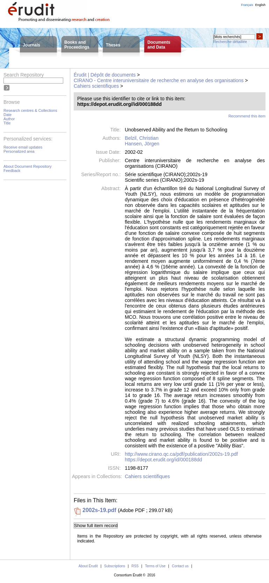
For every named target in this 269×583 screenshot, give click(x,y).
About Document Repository (27, 166)
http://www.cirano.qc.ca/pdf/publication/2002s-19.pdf (181, 454)
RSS (135, 566)
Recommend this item (247, 116)
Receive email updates (22, 147)
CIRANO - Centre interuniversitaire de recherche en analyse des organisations (158, 80)
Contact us (180, 566)
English (260, 5)
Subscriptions (114, 566)
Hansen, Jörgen (142, 143)
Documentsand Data (158, 45)
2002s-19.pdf (99, 510)
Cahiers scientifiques (96, 86)
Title (6, 123)
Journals (31, 45)
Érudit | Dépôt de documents (105, 75)
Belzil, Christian (141, 138)
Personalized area (19, 151)
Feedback (11, 170)
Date (7, 115)
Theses (113, 45)
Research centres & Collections (30, 110)
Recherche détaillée (230, 41)
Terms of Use (155, 566)
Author (9, 119)
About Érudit (88, 566)
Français (247, 5)
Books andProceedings (76, 45)
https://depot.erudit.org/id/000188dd (163, 459)
